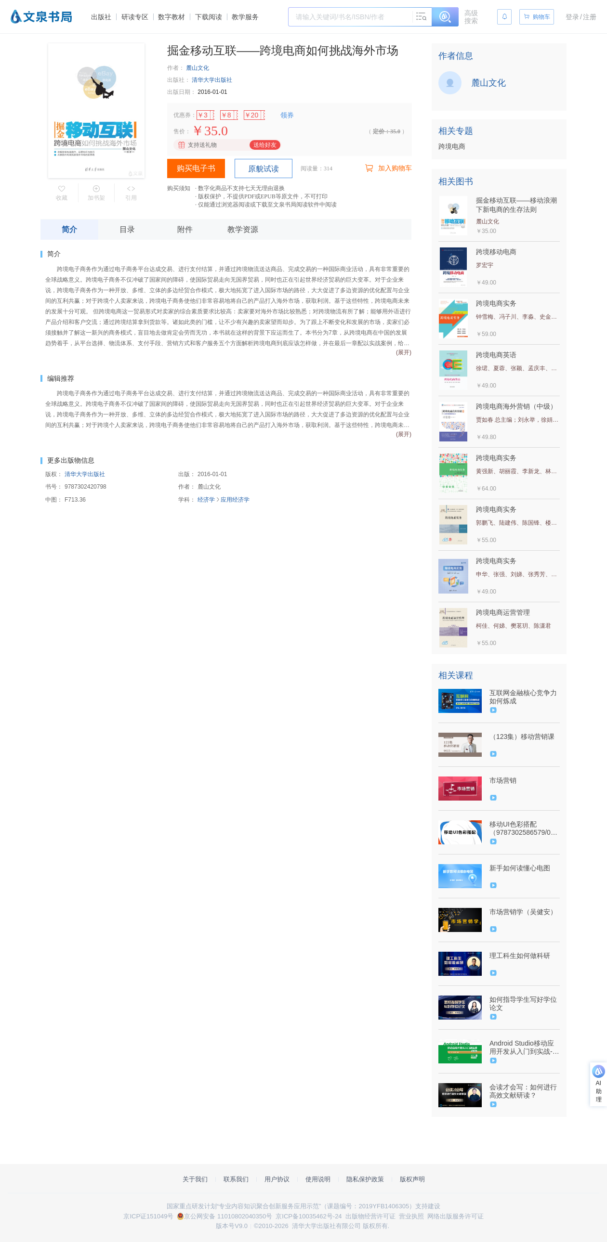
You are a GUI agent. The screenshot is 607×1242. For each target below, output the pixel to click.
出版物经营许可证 (370, 1216)
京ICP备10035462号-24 (309, 1216)
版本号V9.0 (232, 1225)
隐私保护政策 (365, 1179)
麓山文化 (197, 68)
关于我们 (195, 1179)
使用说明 (317, 1179)
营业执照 (411, 1216)
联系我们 (236, 1179)
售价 (179, 131)
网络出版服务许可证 (455, 1216)
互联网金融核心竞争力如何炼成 (523, 697)
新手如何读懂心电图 (519, 868)
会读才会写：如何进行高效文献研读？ (523, 1091)
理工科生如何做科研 (519, 955)
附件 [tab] (185, 229)
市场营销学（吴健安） (523, 912)
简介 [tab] (69, 229)
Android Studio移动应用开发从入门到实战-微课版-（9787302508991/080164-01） (524, 1047)
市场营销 (502, 780)
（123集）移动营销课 (521, 736)
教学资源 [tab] (242, 229)
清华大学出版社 (212, 80)
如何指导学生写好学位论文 (523, 1003)
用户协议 (277, 1179)
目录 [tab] (127, 229)
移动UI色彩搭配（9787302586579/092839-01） (523, 828)
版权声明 (412, 1179)
